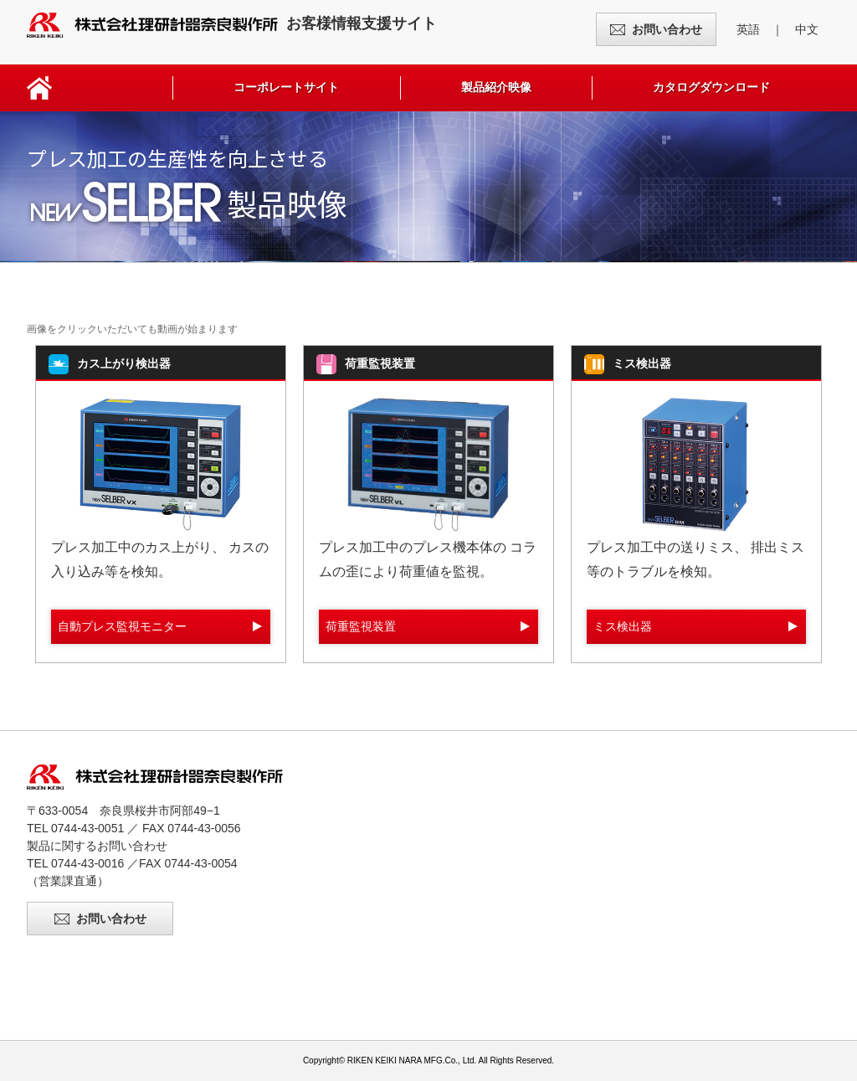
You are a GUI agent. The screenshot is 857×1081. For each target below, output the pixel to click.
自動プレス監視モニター (122, 626)
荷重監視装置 (361, 626)
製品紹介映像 (496, 87)
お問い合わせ (667, 29)
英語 (748, 29)
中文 (807, 29)
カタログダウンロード (711, 87)
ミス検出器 (622, 626)
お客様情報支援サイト (232, 23)
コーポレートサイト (286, 87)
